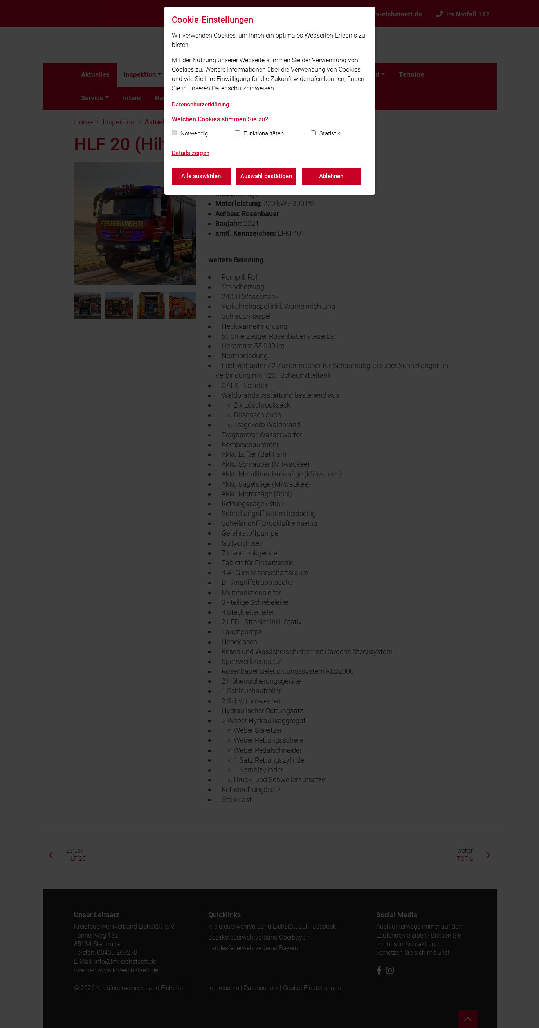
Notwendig (194, 133)
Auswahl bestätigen (266, 176)
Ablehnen (331, 176)
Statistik (329, 133)
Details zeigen (190, 153)
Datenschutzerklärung (200, 104)
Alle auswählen (201, 176)
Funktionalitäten (263, 133)
